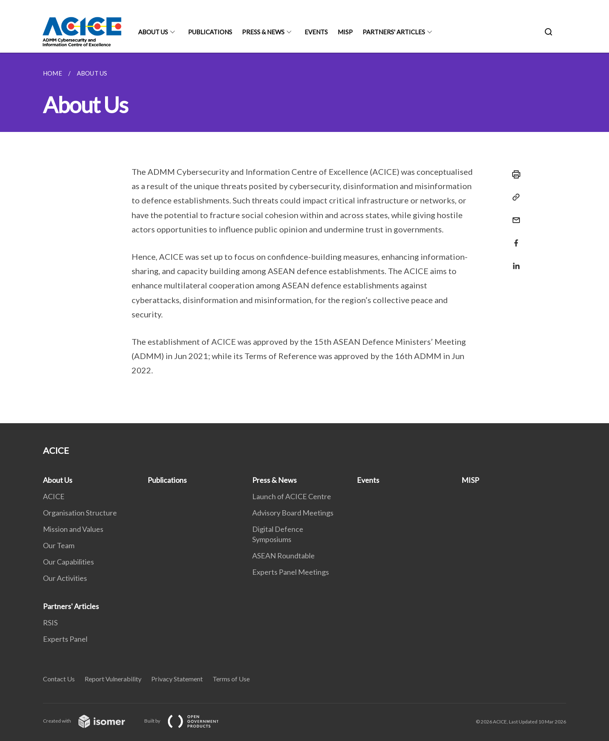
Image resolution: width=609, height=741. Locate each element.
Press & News (263, 32)
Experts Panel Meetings (290, 571)
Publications (210, 32)
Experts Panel (65, 638)
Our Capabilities (68, 561)
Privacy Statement (177, 679)
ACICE (54, 496)
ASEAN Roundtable (283, 555)
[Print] (514, 174)
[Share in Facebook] (514, 238)
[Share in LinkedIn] (514, 261)
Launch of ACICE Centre (291, 496)
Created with (90, 721)
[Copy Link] (514, 197)
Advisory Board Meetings (293, 512)
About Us (153, 32)
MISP (345, 32)
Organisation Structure (80, 512)
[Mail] (514, 215)
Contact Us (59, 679)
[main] (304, 238)
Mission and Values (73, 529)
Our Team (58, 545)
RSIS (50, 622)
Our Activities (65, 578)
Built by (188, 721)
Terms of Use (231, 679)
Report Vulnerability (113, 679)
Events (316, 32)
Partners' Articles (394, 32)
